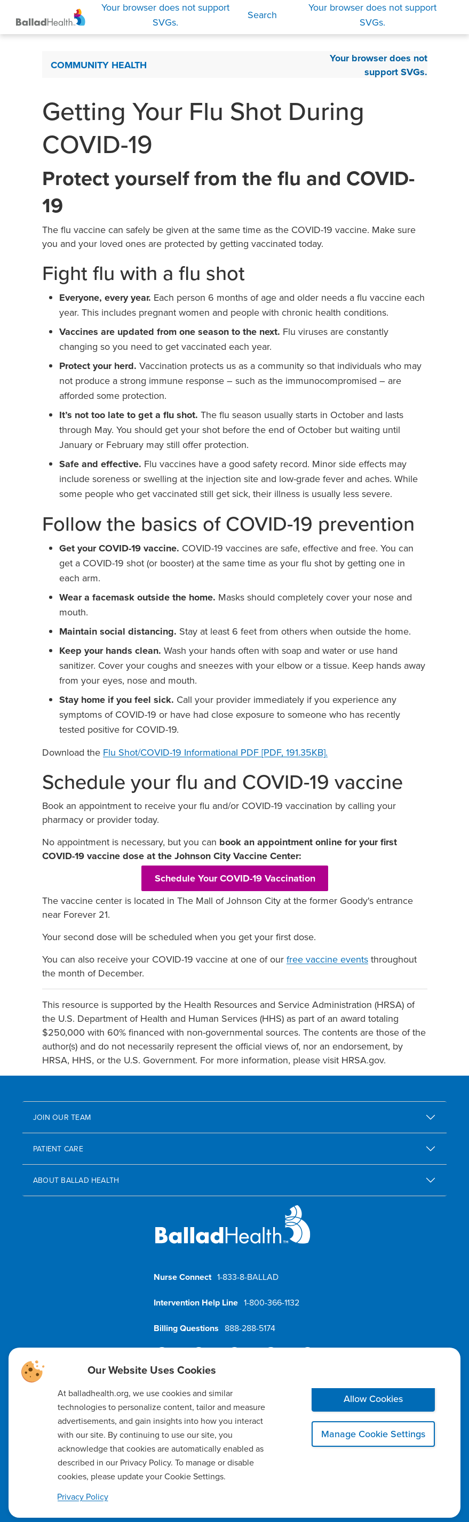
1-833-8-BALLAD (248, 1277)
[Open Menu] (372, 15)
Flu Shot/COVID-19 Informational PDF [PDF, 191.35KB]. (215, 752)
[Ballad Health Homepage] (50, 17)
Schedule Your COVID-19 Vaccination (235, 878)
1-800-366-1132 (271, 1302)
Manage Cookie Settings (373, 1433)
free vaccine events (327, 959)
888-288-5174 (250, 1328)
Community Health (99, 65)
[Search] (182, 15)
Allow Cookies (373, 1398)
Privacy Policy (82, 1496)
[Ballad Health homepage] (233, 1233)
